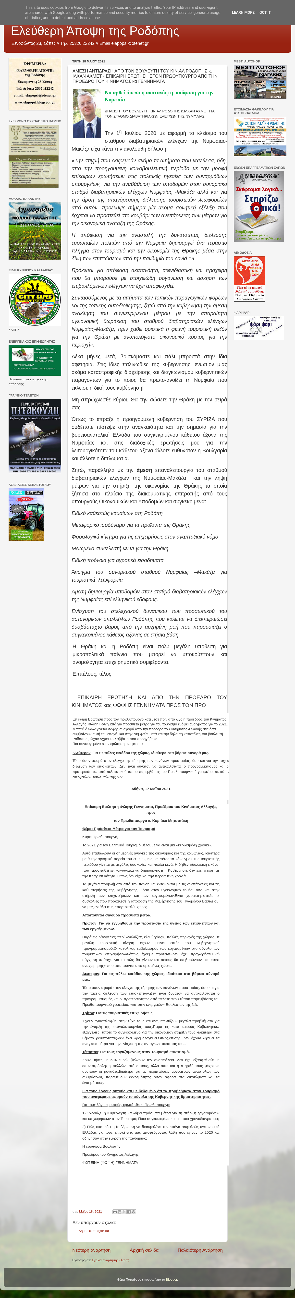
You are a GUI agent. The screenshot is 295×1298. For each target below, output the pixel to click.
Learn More (243, 12)
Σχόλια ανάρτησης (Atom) (110, 1260)
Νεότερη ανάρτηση (91, 1250)
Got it (265, 12)
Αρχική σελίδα (144, 1250)
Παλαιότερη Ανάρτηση (200, 1250)
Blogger (171, 1279)
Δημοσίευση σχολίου (94, 1231)
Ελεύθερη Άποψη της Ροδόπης (95, 31)
